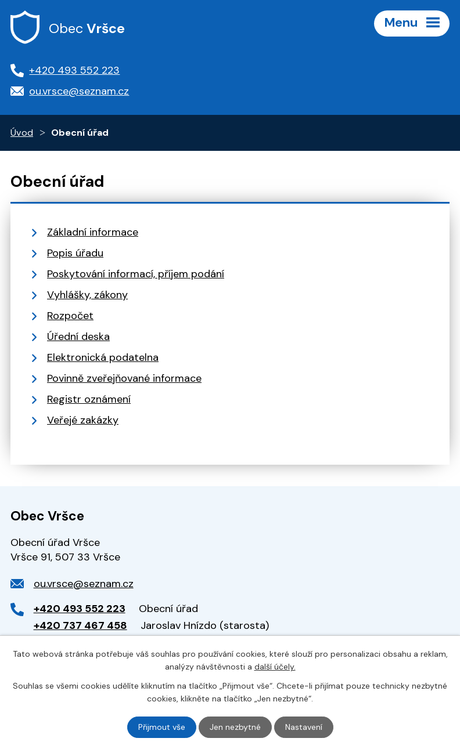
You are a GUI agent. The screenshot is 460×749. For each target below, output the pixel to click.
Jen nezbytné (235, 727)
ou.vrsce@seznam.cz (84, 584)
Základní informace (92, 232)
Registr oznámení (89, 399)
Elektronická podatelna (103, 357)
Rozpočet (70, 316)
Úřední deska (78, 336)
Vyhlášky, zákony (87, 295)
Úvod (21, 132)
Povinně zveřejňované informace (124, 378)
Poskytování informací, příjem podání (135, 274)
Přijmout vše (161, 727)
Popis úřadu (75, 253)
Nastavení (303, 727)
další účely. (275, 666)
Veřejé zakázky (82, 420)
